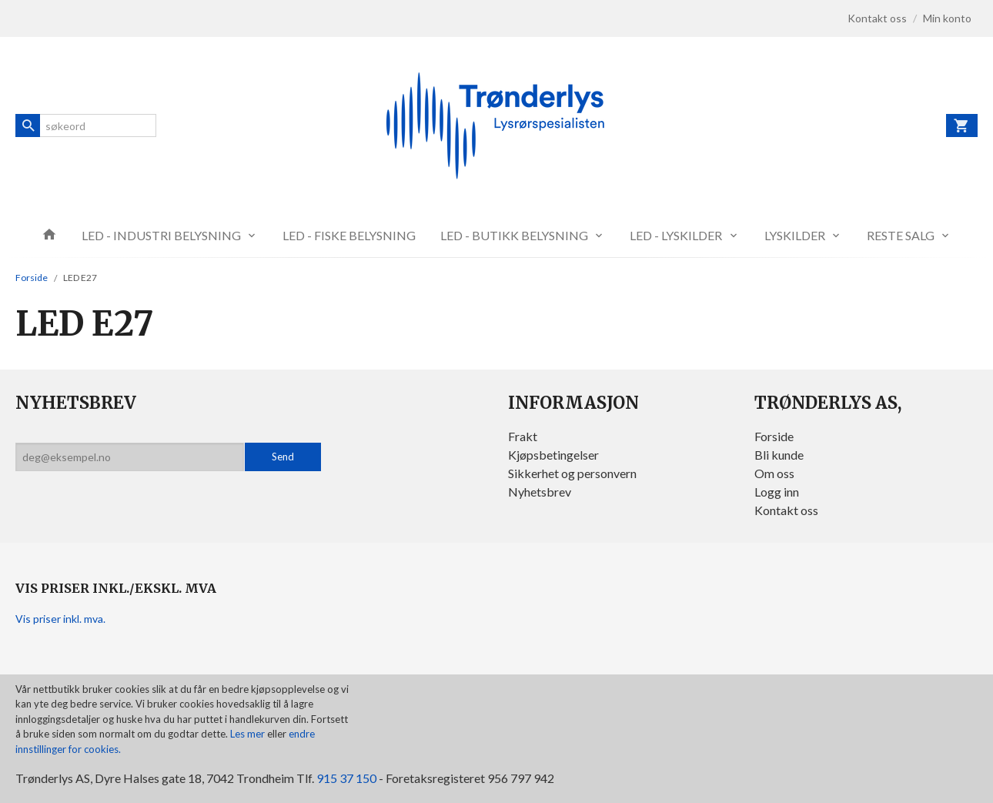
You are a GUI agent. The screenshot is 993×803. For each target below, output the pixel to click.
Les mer (248, 734)
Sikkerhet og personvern (572, 473)
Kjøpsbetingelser (553, 454)
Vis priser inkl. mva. (60, 618)
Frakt (522, 436)
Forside (31, 277)
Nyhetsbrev (539, 491)
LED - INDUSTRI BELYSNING (161, 235)
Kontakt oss (786, 510)
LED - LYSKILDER (676, 235)
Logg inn (776, 491)
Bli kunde (779, 454)
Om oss (774, 473)
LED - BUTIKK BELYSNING (514, 235)
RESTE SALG (900, 235)
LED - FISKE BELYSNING (349, 235)
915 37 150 (346, 778)
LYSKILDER (794, 235)
